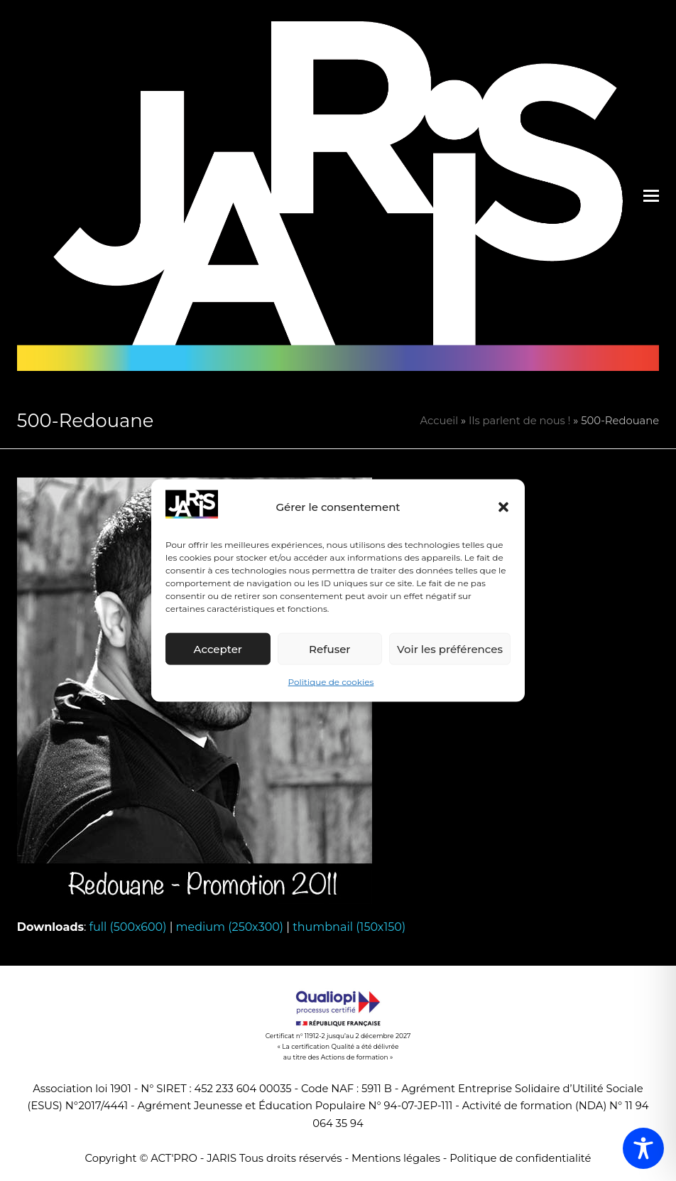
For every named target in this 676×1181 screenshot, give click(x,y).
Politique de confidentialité (520, 1158)
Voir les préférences (450, 649)
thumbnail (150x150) (349, 927)
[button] (503, 507)
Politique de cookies (331, 681)
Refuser (329, 649)
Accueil (439, 420)
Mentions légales (395, 1158)
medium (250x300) (230, 927)
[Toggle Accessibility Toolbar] (643, 1148)
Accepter (218, 649)
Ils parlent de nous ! (519, 420)
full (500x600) (128, 927)
